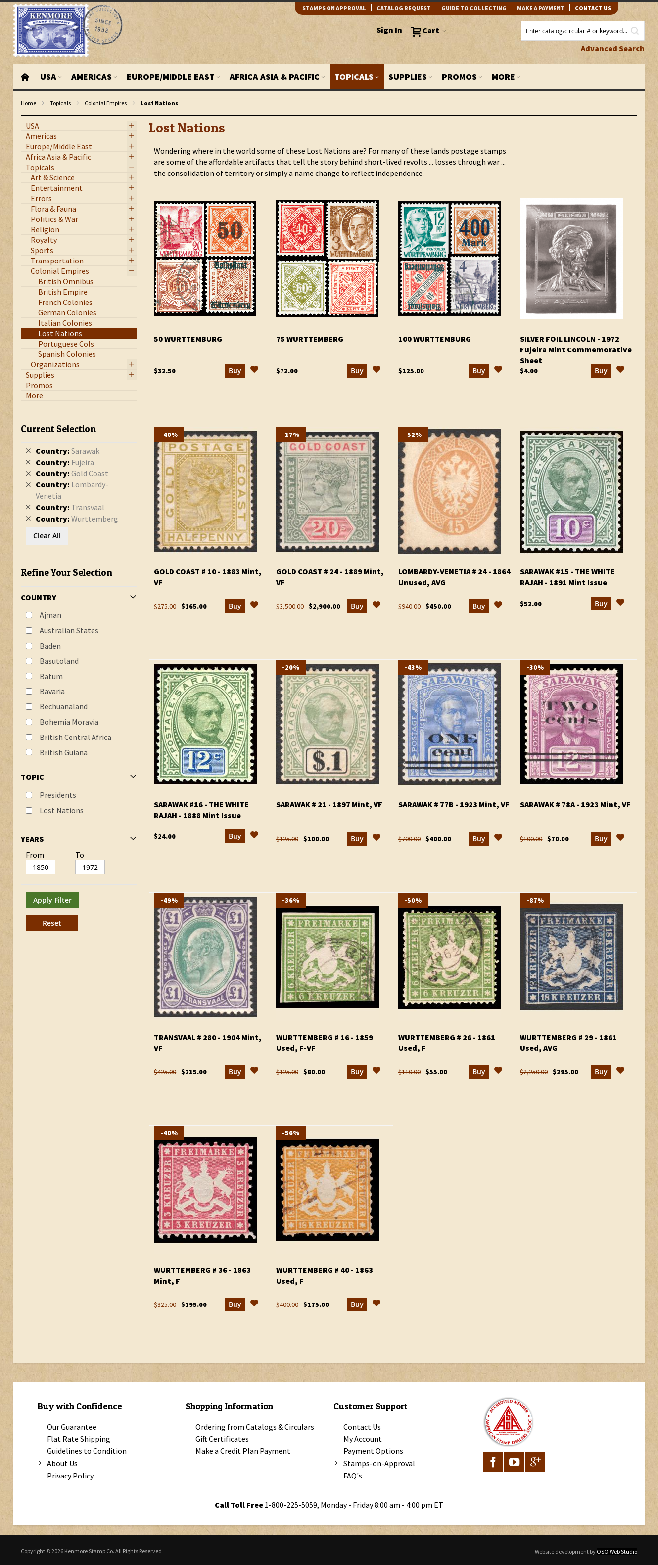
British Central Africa (75, 737)
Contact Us (362, 1427)
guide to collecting (474, 8)
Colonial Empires (106, 103)
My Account (362, 1439)
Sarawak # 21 (329, 804)
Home (28, 103)
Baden (50, 646)
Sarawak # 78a (575, 804)
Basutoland (59, 661)
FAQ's (352, 1475)
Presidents (58, 795)
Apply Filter (52, 900)
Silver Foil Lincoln (576, 349)
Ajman (50, 615)
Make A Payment (540, 8)
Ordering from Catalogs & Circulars (254, 1427)
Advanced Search (613, 48)
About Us (62, 1463)
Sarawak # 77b (454, 804)
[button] (254, 370)
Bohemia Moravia (69, 722)
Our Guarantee (71, 1427)
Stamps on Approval (334, 8)
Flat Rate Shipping (78, 1439)
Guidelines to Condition (87, 1451)
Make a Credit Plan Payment (242, 1451)
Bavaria (52, 691)
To (79, 855)
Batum (51, 676)
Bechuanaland (64, 706)
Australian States (69, 630)
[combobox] (583, 31)
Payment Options (373, 1451)
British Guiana (64, 752)
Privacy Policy (70, 1475)
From (35, 855)
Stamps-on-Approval (379, 1463)
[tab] (79, 674)
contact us (593, 8)
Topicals (60, 103)
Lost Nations (62, 810)
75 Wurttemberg (309, 339)
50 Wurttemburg (188, 339)
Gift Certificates (222, 1439)
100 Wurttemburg (434, 339)
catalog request (403, 8)
